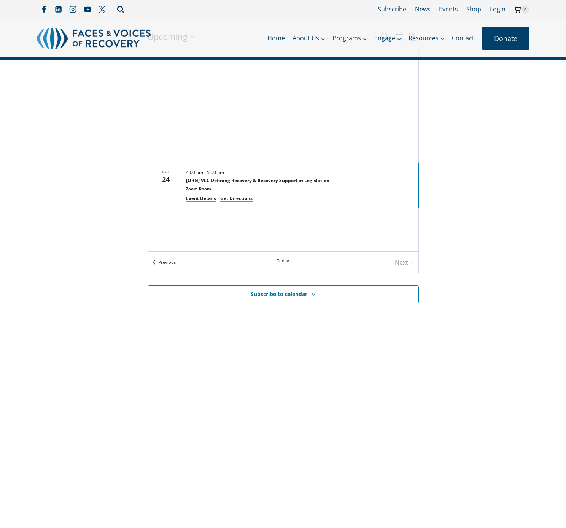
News (423, 9)
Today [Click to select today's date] (283, 260)
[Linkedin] (58, 9)
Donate (505, 38)
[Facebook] (44, 9)
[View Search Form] (120, 9)
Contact (463, 38)
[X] (102, 9)
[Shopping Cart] (521, 9)
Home (276, 38)
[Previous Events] (164, 262)
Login (498, 9)
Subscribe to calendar (279, 294)
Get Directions (236, 198)
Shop (473, 9)
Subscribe (392, 9)
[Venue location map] (283, 106)
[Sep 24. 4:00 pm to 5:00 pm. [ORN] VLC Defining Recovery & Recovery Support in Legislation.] (283, 185)
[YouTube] (87, 9)
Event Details (201, 198)
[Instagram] (73, 9)
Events (448, 9)
